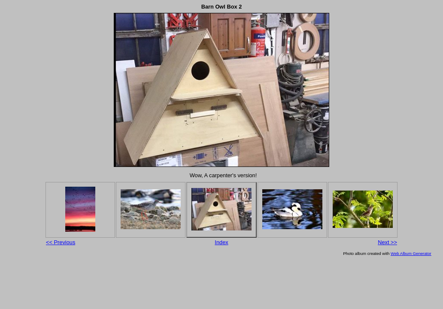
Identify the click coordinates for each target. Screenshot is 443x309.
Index (221, 242)
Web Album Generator (411, 253)
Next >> (387, 242)
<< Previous (60, 242)
